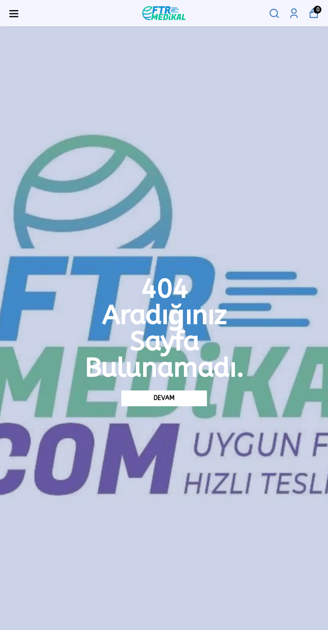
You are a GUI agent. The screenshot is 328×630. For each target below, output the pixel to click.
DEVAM (164, 398)
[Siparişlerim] (293, 13)
